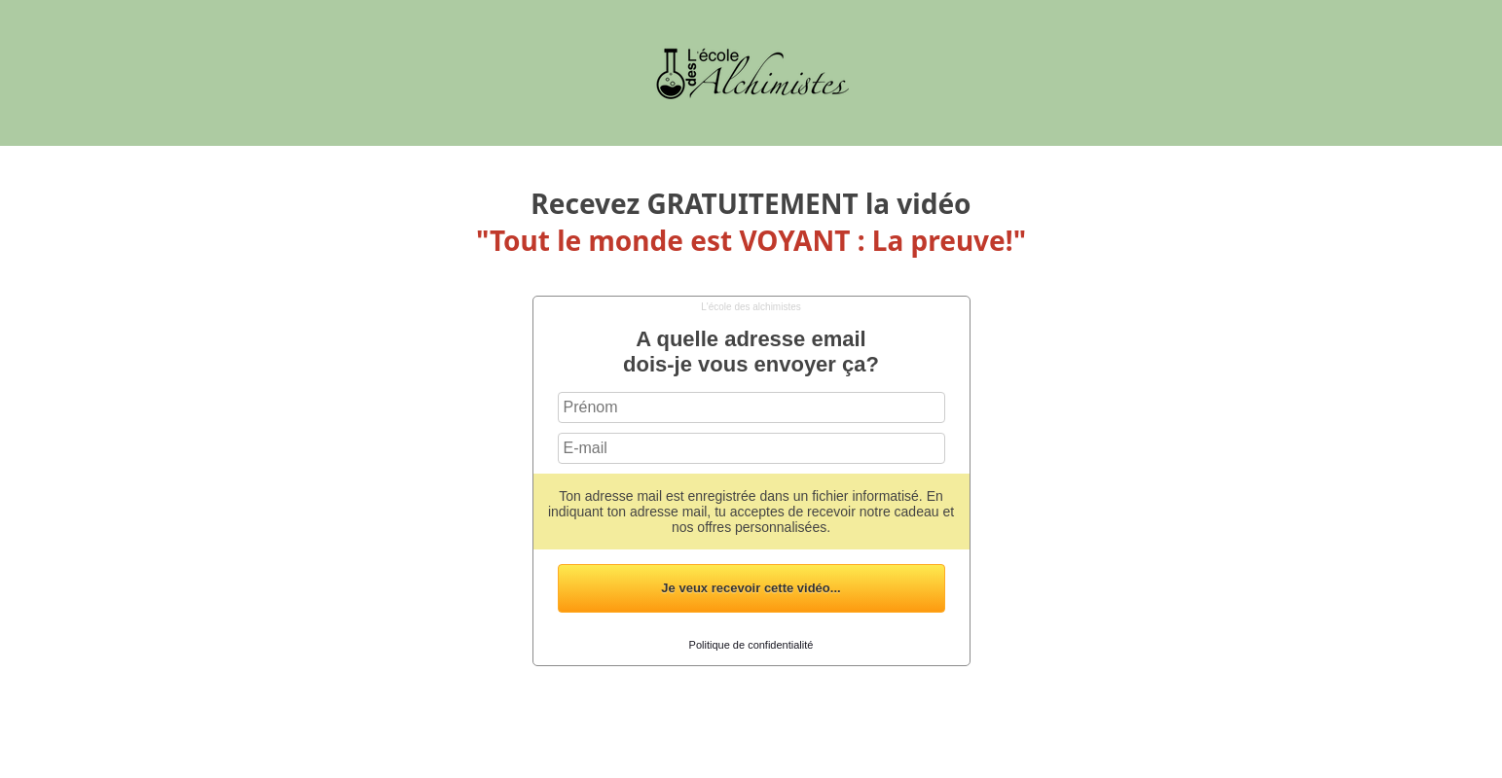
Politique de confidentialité (751, 645)
